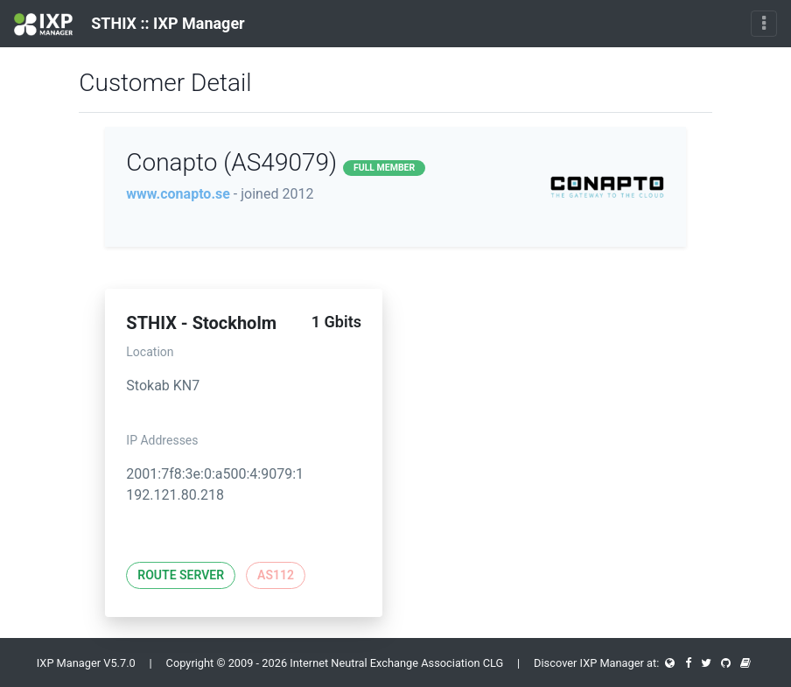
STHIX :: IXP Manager (129, 24)
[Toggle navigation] (764, 24)
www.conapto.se (178, 194)
